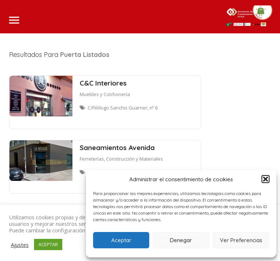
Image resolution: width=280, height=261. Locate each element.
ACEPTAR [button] (48, 244)
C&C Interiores (103, 83)
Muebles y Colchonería (105, 94)
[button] (265, 179)
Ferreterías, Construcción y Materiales (121, 159)
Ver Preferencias (241, 240)
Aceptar (121, 240)
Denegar (181, 240)
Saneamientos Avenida (117, 147)
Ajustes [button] (20, 244)
